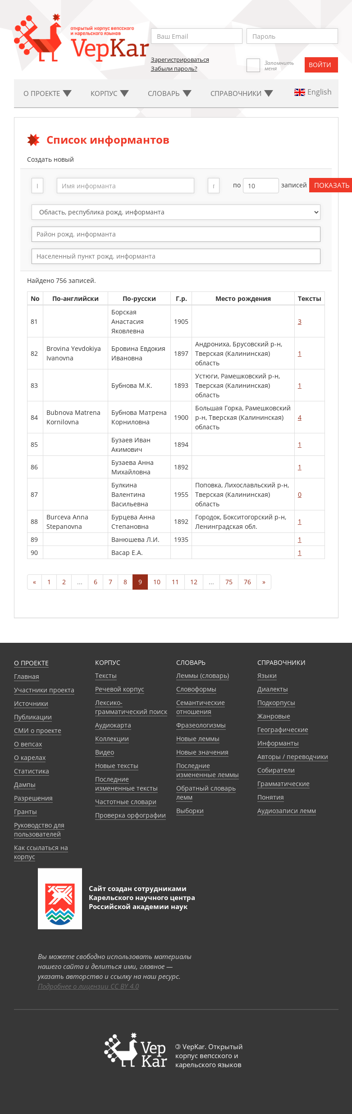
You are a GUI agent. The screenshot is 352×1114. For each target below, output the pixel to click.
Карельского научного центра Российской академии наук (142, 902)
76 (247, 581)
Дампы (25, 784)
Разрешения (33, 798)
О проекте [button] (47, 93)
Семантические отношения (200, 707)
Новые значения (202, 752)
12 (193, 581)
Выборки (190, 810)
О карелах (30, 757)
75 (229, 581)
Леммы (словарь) (202, 675)
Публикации (33, 717)
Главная (26, 676)
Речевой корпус (119, 689)
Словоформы (196, 689)
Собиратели (276, 770)
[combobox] (176, 234)
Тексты (106, 675)
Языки (267, 675)
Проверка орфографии (130, 815)
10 (156, 581)
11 (175, 581)
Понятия (270, 797)
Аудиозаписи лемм (286, 810)
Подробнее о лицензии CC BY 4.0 (88, 986)
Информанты (278, 743)
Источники (31, 703)
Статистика (31, 771)
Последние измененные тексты (126, 783)
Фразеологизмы (201, 725)
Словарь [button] (170, 93)
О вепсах (28, 744)
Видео (104, 752)
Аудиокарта (113, 725)
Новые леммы (197, 738)
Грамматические (283, 783)
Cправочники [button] (241, 93)
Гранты (25, 811)
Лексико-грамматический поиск (131, 707)
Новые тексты (116, 765)
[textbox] (181, 234)
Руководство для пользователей (39, 829)
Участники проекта (44, 690)
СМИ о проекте (37, 730)
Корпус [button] (110, 93)
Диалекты (272, 689)
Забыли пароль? (174, 68)
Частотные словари (125, 801)
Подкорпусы (276, 702)
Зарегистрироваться (180, 59)
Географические (282, 729)
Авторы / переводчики (292, 756)
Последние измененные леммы (207, 770)
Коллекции (112, 738)
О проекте (31, 663)
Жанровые (273, 716)
